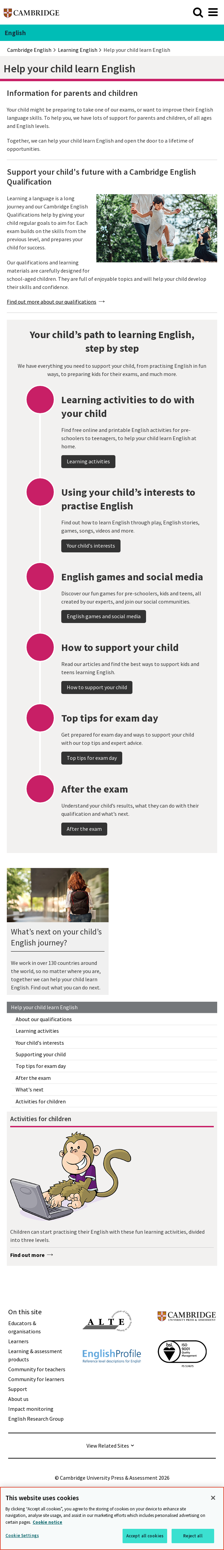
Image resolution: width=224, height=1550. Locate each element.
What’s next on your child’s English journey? (56, 937)
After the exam (33, 1077)
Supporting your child (41, 1054)
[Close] (213, 1497)
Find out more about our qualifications (51, 301)
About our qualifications (44, 1019)
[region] (112, 1518)
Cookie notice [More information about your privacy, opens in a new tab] (47, 1522)
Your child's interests (40, 1042)
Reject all (192, 1536)
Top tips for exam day (41, 1065)
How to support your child (97, 706)
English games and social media (104, 635)
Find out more (27, 1254)
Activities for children (41, 1101)
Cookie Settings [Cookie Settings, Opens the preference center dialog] (22, 1535)
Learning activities (37, 1030)
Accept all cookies (144, 1536)
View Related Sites (107, 1445)
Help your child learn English (44, 1007)
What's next (30, 1089)
